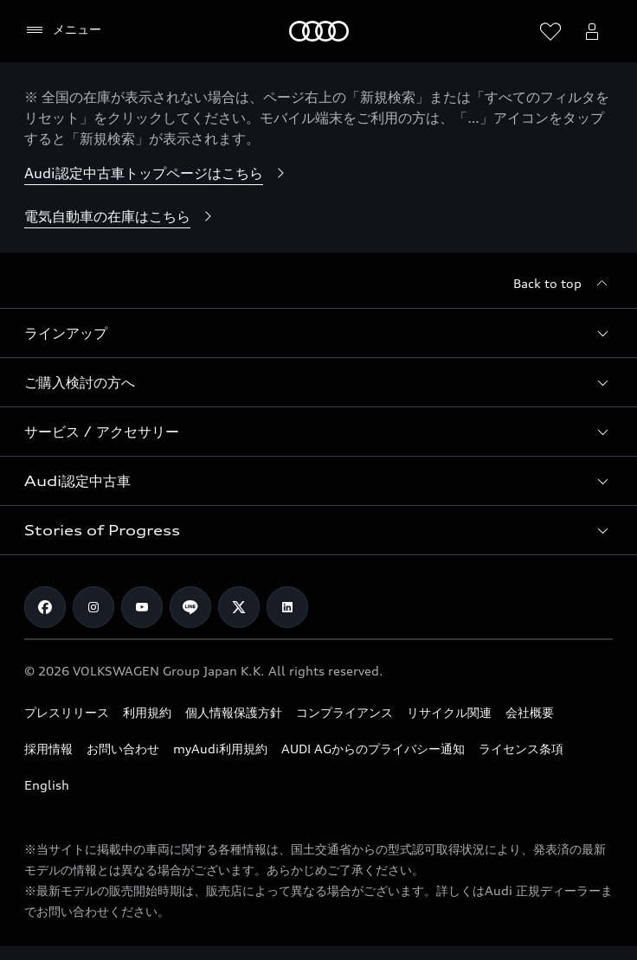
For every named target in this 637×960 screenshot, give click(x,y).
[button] (318, 333)
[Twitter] (239, 607)
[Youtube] (142, 607)
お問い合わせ (123, 748)
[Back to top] (563, 283)
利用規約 (147, 712)
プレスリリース (66, 712)
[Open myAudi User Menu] (592, 31)
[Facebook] (45, 607)
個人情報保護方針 (233, 712)
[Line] (190, 607)
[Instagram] (93, 607)
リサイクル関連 (449, 712)
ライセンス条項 (521, 748)
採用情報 (48, 748)
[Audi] (319, 31)
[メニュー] (62, 30)
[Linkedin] (287, 607)
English (46, 785)
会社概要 (529, 712)
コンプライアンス (344, 712)
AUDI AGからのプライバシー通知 (373, 748)
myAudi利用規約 (220, 748)
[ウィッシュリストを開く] (550, 31)
